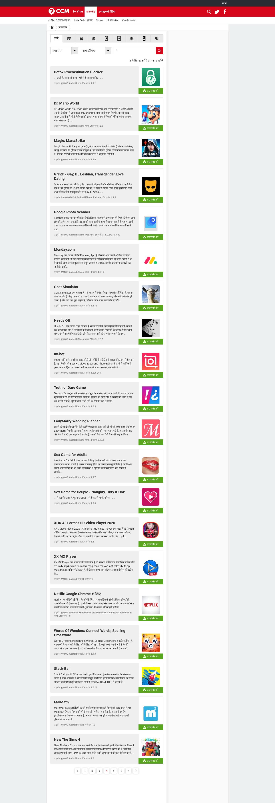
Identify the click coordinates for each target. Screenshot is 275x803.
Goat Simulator (66, 287)
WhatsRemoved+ (129, 20)
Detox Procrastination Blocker (78, 72)
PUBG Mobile (112, 20)
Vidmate (99, 20)
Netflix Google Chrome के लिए (77, 594)
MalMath (61, 702)
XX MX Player (65, 556)
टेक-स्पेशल (78, 11)
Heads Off (62, 320)
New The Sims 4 (67, 739)
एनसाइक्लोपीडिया (107, 11)
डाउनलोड (90, 11)
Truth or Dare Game (70, 387)
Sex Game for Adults (70, 454)
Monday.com (64, 249)
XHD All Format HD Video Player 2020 (84, 523)
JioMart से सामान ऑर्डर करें (60, 20)
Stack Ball (62, 668)
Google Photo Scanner (72, 212)
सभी (56, 38)
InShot (59, 354)
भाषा (224, 3)
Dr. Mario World (66, 103)
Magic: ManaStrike (69, 140)
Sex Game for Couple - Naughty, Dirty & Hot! (89, 492)
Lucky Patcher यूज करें (83, 20)
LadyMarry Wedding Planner (77, 421)
